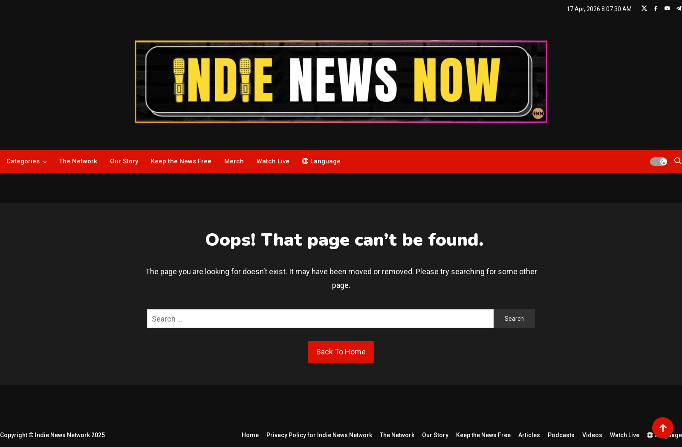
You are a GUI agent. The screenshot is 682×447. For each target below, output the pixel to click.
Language (321, 161)
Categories (23, 161)
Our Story (124, 161)
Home (250, 435)
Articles (529, 435)
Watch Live (273, 161)
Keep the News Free (181, 161)
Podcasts (561, 435)
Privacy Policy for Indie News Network (319, 435)
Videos (592, 435)
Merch (234, 161)
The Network (78, 161)
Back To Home (341, 351)
